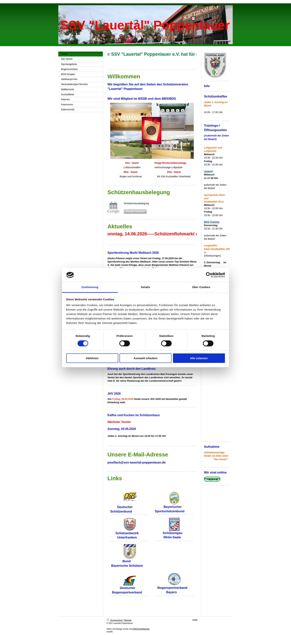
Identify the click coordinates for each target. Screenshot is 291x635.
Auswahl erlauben (145, 358)
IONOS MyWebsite (141, 629)
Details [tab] (145, 287)
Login (194, 619)
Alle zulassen (199, 358)
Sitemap (127, 620)
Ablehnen (92, 358)
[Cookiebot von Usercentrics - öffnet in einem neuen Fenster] (208, 275)
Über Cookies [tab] (201, 287)
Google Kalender (135, 211)
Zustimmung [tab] (89, 287)
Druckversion (115, 620)
